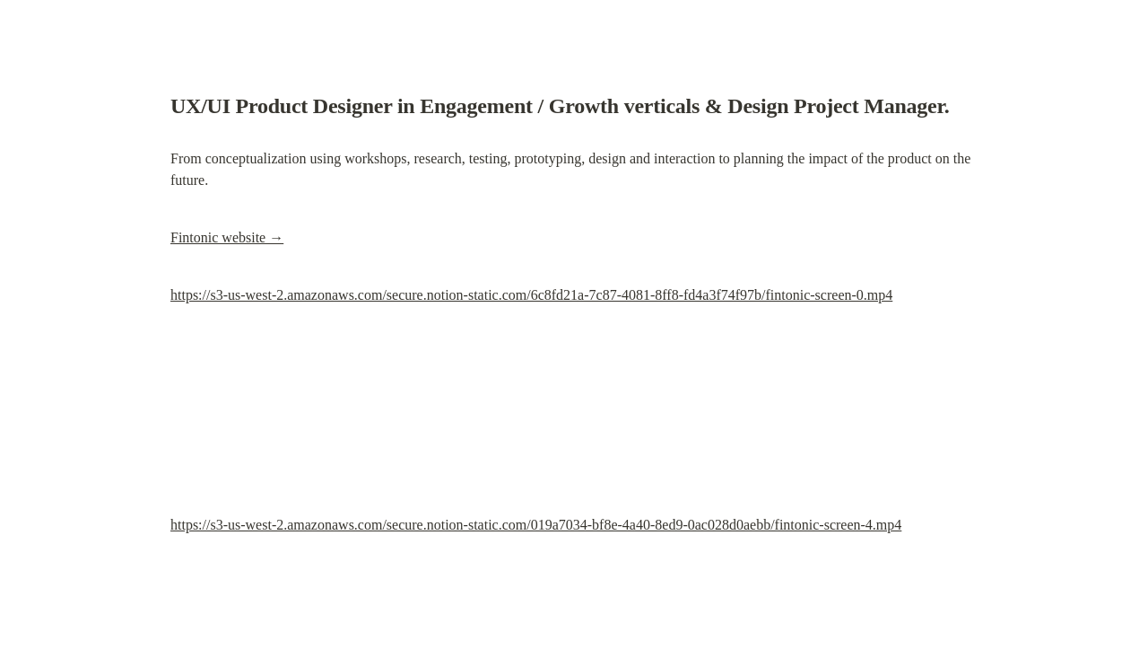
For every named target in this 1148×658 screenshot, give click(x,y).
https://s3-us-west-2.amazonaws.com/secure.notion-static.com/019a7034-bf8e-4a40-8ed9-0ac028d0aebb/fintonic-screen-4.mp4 (535, 524)
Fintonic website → (226, 237)
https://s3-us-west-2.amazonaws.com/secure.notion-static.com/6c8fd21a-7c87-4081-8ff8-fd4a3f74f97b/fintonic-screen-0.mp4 (531, 295)
